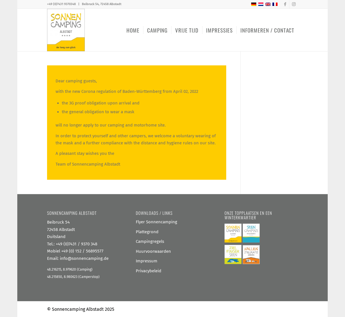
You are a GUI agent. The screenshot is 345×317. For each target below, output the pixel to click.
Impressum (146, 261)
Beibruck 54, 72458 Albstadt (101, 4)
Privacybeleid (148, 270)
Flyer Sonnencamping (156, 221)
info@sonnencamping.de (84, 258)
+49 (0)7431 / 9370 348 (76, 244)
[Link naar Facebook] (285, 4)
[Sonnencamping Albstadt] (66, 30)
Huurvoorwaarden (153, 251)
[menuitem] (133, 30)
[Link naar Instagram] (293, 4)
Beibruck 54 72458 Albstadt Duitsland (61, 229)
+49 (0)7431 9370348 (61, 4)
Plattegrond (147, 231)
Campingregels (150, 241)
